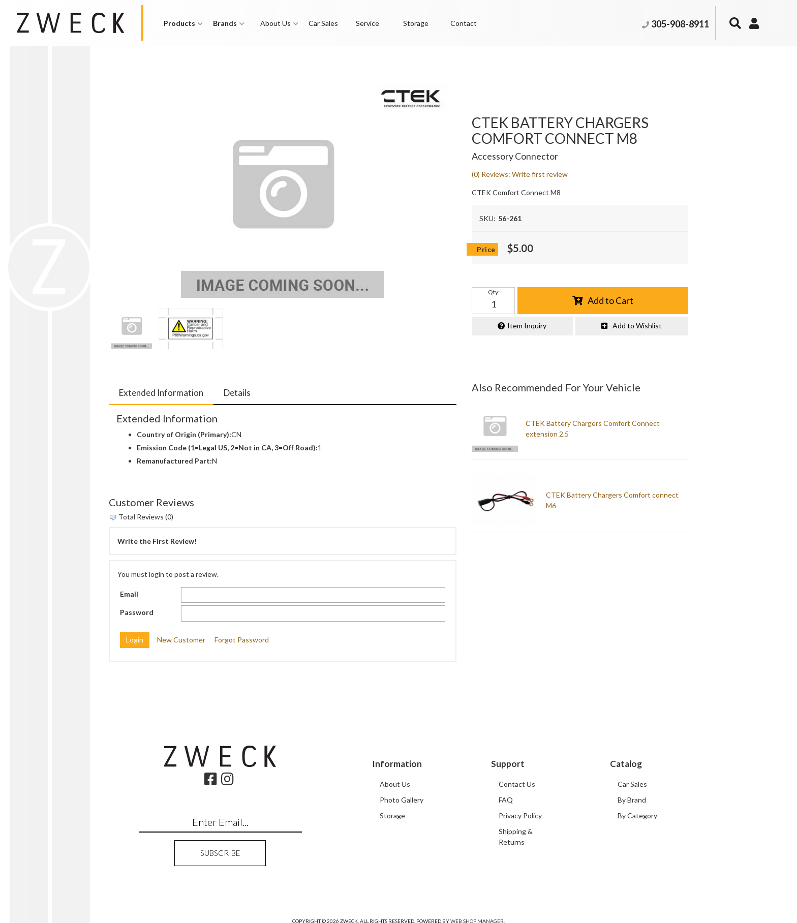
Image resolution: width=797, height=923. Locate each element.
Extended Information (161, 392)
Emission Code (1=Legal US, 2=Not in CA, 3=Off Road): (227, 447)
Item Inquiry (526, 325)
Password (137, 612)
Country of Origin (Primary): (184, 434)
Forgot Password (241, 639)
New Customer (181, 639)
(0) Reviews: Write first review (520, 174)
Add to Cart (610, 300)
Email (129, 594)
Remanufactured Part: (174, 460)
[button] (183, 23)
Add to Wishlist (637, 325)
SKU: (487, 218)
